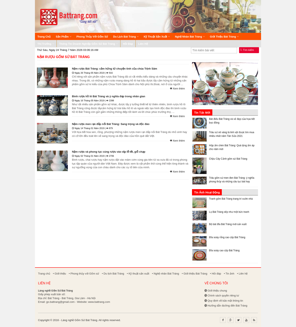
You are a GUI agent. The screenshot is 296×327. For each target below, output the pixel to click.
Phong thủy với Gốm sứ (92, 36)
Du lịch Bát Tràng (126, 36)
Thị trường (45, 43)
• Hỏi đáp (215, 273)
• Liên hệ (242, 273)
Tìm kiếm (247, 49)
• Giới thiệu (59, 273)
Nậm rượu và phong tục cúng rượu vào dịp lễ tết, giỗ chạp (108, 151)
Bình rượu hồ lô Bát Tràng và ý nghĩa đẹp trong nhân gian (108, 96)
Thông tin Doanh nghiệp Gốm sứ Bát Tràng (88, 43)
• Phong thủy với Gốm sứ (84, 273)
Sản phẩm (63, 36)
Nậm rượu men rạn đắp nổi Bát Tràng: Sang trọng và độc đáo (110, 124)
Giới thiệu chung (217, 290)
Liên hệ (143, 43)
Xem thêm (177, 88)
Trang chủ (44, 36)
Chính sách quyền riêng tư (223, 295)
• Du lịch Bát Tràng (113, 273)
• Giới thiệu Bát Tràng (194, 273)
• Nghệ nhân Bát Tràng (165, 273)
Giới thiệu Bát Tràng (224, 36)
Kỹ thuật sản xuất (157, 36)
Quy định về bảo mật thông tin (225, 300)
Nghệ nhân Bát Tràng (190, 36)
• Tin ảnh (229, 273)
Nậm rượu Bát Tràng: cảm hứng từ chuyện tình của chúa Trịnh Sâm (114, 68)
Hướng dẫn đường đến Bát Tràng (227, 305)
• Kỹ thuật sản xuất (138, 273)
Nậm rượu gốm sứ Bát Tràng (63, 57)
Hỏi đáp (128, 43)
